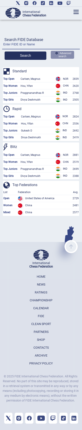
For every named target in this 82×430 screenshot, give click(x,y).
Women (7, 205)
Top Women (10, 85)
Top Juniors (10, 92)
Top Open (8, 78)
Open (6, 198)
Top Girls (8, 99)
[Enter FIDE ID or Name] (41, 45)
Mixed (6, 212)
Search (25, 55)
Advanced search (63, 55)
